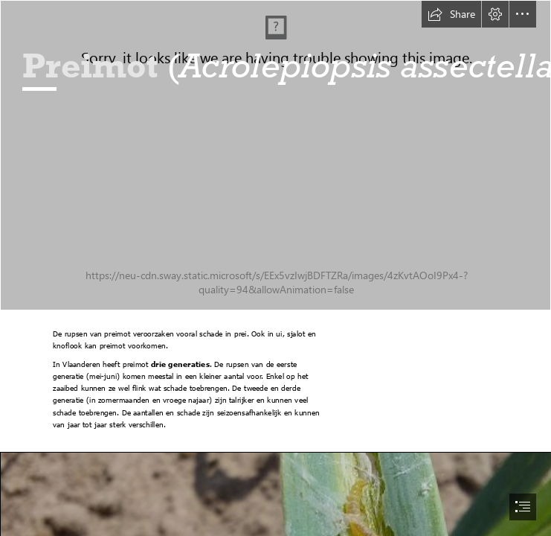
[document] (275, 268)
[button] (451, 14)
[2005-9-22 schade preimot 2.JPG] (275, 155)
